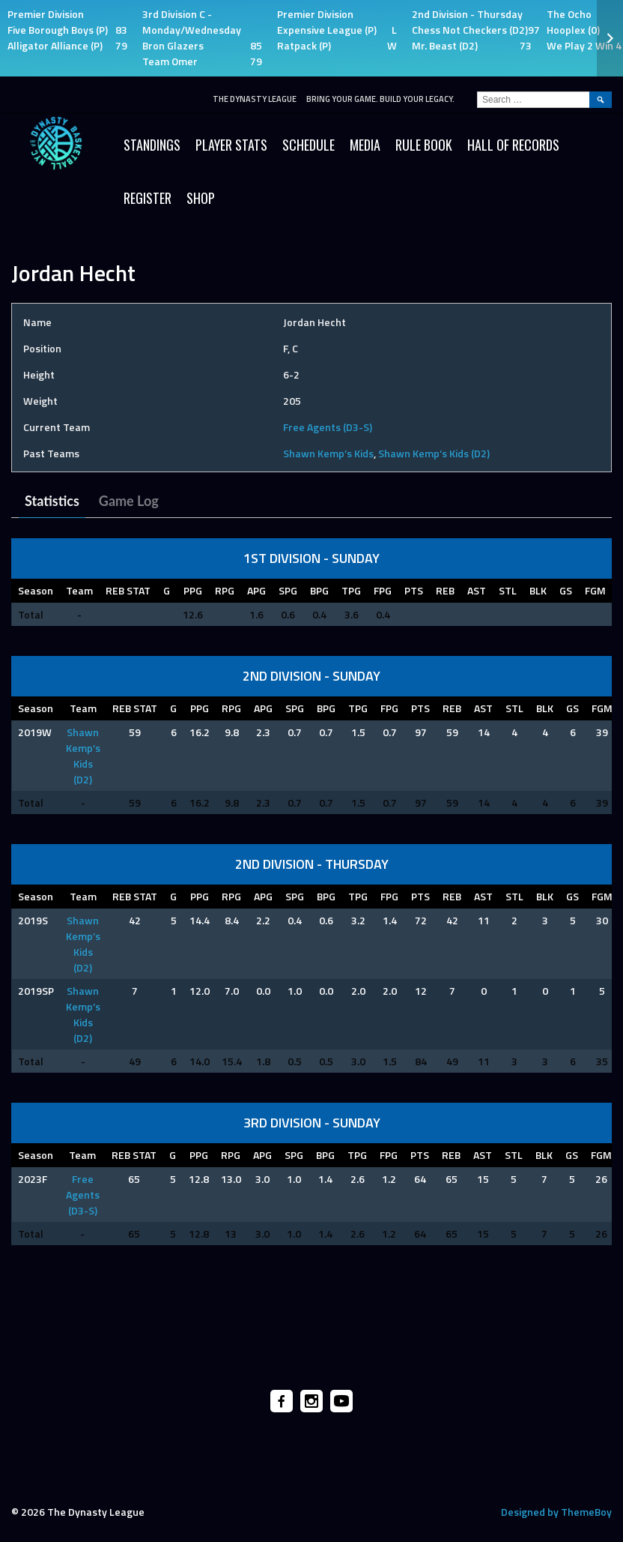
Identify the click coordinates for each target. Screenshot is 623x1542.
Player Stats (231, 144)
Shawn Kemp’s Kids (328, 453)
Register (147, 198)
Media (365, 144)
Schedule (308, 144)
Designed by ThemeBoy (556, 1512)
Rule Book (423, 144)
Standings (152, 144)
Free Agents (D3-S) (327, 427)
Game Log (129, 501)
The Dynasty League (255, 99)
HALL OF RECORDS (513, 144)
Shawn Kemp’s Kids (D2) (434, 453)
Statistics (52, 501)
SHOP (200, 198)
